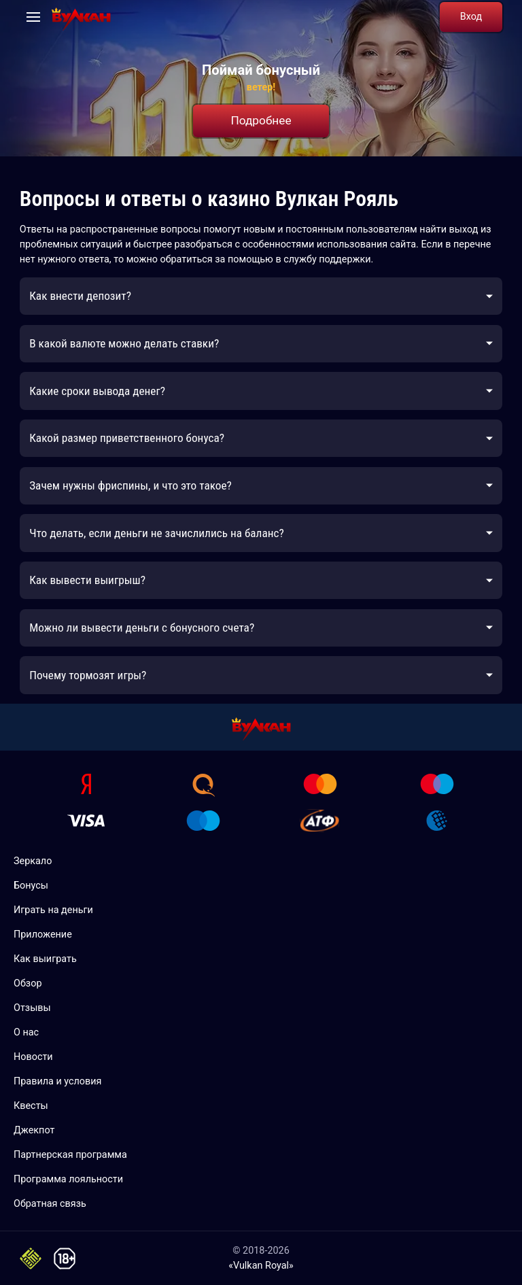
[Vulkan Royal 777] (81, 17)
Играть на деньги (53, 910)
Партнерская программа (70, 1155)
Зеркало (33, 861)
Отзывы (32, 1008)
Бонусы (31, 885)
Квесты (31, 1106)
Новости (33, 1057)
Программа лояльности (68, 1179)
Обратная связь (50, 1204)
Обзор (27, 983)
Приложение (43, 934)
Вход (471, 16)
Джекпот (34, 1130)
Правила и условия (58, 1081)
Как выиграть (45, 959)
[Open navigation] (33, 17)
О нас (26, 1032)
